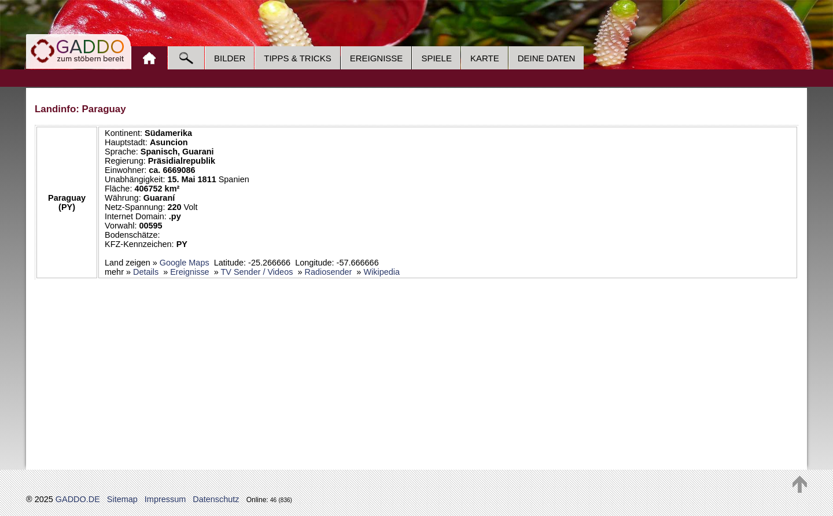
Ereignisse (376, 58)
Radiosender (328, 272)
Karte (484, 58)
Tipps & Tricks (297, 58)
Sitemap (122, 499)
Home (149, 57)
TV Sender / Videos (256, 272)
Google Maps (184, 262)
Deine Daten (547, 58)
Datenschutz (216, 499)
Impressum (165, 499)
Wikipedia (381, 272)
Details (146, 272)
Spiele (436, 58)
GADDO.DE (78, 499)
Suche (186, 57)
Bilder (229, 58)
